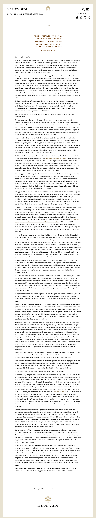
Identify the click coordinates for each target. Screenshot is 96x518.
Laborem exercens (59, 392)
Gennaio (40, 14)
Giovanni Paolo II (15, 14)
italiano (82, 13)
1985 (33, 14)
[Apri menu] (87, 9)
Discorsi (27, 14)
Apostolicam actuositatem (55, 158)
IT (50, 26)
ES (46, 26)
